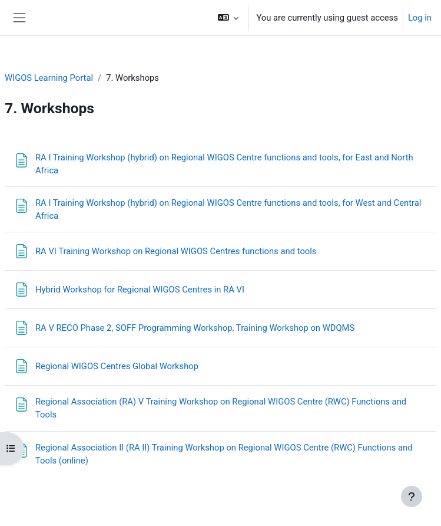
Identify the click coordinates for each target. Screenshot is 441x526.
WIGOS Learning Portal (49, 78)
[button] (228, 17)
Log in (420, 17)
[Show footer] (411, 496)
